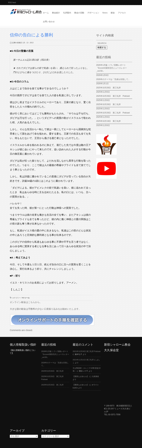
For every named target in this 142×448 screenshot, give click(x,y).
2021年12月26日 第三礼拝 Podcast (86, 351)
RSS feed (12, 2)
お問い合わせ (49, 21)
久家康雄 (95, 376)
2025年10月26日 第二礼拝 (108, 104)
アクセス (122, 13)
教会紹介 (56, 13)
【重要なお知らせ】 (81, 376)
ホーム (46, 13)
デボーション (93, 13)
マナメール (25, 298)
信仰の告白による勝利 (31, 35)
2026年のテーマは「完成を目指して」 (113, 79)
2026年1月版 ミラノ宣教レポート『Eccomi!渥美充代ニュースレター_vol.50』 (111, 68)
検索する (102, 47)
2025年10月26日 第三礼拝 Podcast (113, 96)
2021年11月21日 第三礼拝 (83, 360)
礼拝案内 (67, 13)
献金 (113, 13)
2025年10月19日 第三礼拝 (109, 121)
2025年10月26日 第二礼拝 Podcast (113, 113)
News (104, 13)
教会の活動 (79, 13)
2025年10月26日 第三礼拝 (108, 88)
